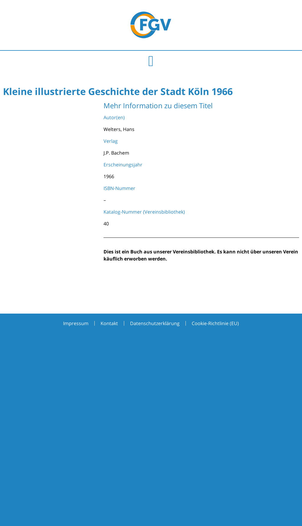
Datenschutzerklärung (155, 323)
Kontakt (109, 323)
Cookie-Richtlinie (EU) (215, 323)
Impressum (75, 323)
